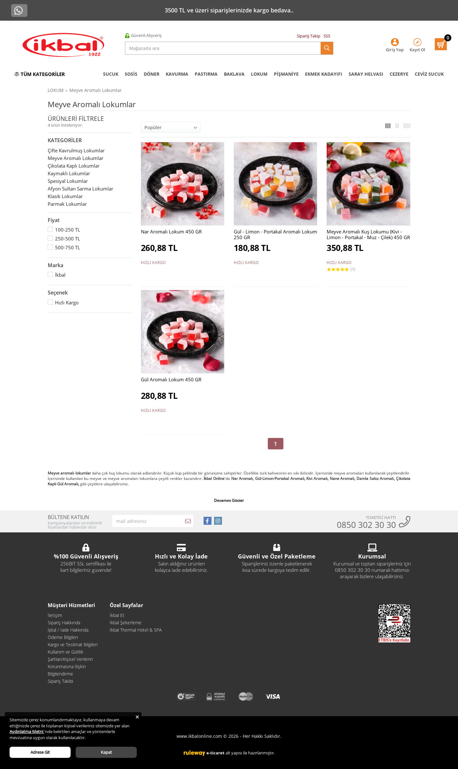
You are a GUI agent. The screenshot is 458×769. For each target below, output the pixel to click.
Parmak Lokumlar (67, 204)
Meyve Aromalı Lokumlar (164, 90)
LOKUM (259, 74)
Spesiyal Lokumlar (68, 181)
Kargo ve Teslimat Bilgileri (73, 644)
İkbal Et (117, 615)
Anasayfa (57, 90)
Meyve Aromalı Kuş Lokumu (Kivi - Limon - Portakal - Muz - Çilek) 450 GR (368, 234)
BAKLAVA (234, 74)
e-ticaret (215, 753)
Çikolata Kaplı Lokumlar (74, 166)
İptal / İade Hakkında (68, 630)
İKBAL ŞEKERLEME (92, 90)
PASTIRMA (206, 74)
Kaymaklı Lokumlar (69, 173)
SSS (326, 36)
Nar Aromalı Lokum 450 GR (171, 232)
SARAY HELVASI (366, 74)
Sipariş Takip (308, 36)
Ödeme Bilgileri (63, 637)
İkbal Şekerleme (126, 623)
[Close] (137, 716)
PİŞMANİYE (286, 74)
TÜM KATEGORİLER (39, 74)
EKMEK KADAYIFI (323, 74)
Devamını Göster (229, 500)
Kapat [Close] (106, 752)
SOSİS (131, 74)
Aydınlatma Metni (27, 731)
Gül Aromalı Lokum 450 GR (171, 380)
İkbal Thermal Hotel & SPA (136, 630)
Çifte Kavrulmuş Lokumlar (76, 150)
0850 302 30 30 (366, 524)
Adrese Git (40, 752)
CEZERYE (399, 74)
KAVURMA (177, 74)
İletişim (55, 615)
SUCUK (110, 74)
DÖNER (151, 74)
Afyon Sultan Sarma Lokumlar (80, 188)
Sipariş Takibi (60, 681)
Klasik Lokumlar (65, 196)
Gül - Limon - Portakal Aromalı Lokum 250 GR (275, 234)
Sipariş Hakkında (64, 623)
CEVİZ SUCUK (429, 74)
